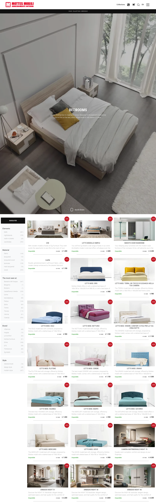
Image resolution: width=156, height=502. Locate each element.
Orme (6, 342)
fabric (6, 254)
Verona (6, 314)
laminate (7, 263)
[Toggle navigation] (146, 4)
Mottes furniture (9, 339)
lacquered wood (9, 260)
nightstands (8, 235)
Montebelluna (8, 298)
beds (5, 232)
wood (6, 270)
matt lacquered (9, 267)
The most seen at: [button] (9, 278)
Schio (6, 304)
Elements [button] (6, 229)
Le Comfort (7, 336)
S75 (5, 346)
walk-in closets (9, 239)
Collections (76, 11)
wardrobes (7, 242)
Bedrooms (84, 11)
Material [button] (5, 250)
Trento (6, 308)
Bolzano (7, 288)
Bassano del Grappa (11, 282)
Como (6, 295)
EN (142, 5)
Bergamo (7, 285)
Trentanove (8, 349)
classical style (8, 364)
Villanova (7, 329)
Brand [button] (4, 326)
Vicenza (6, 318)
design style (8, 367)
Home (70, 11)
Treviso (6, 311)
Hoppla (6, 333)
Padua (6, 301)
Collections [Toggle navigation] (120, 5)
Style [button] (4, 361)
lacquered (7, 257)
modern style (8, 370)
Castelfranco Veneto (11, 291)
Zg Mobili (7, 352)
